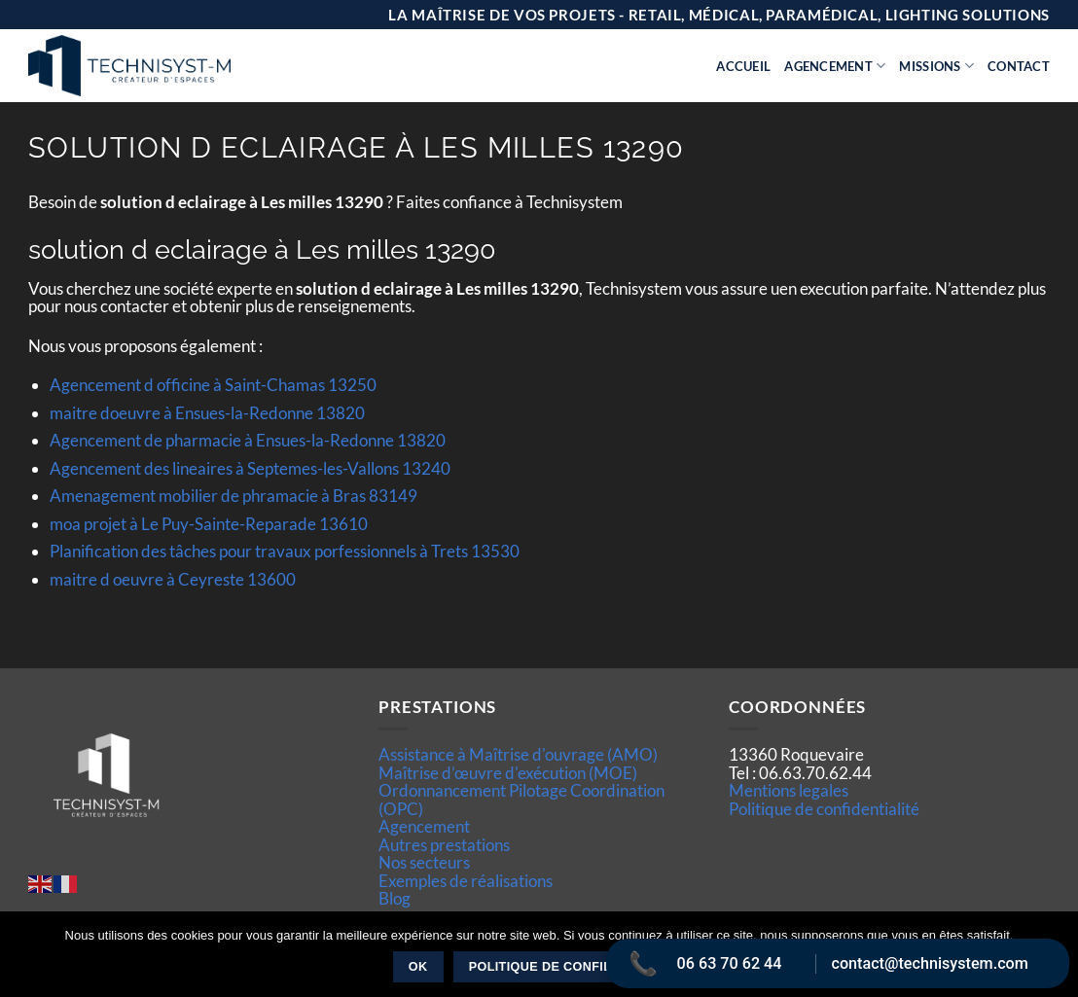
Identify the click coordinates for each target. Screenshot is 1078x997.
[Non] (1051, 960)
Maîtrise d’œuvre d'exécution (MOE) (507, 773)
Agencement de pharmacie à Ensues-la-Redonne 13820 (248, 440)
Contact (1019, 66)
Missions (936, 65)
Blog (394, 898)
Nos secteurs (424, 862)
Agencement (834, 65)
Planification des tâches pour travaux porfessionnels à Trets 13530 (285, 551)
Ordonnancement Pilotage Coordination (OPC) (521, 799)
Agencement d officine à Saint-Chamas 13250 (213, 384)
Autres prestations (444, 845)
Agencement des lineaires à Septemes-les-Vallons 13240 (250, 468)
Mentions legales (788, 790)
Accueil (743, 66)
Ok (418, 967)
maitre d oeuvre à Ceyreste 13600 (173, 579)
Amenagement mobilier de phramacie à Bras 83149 (233, 495)
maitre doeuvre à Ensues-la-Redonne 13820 (207, 413)
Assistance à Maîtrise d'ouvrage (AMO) (518, 754)
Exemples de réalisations (465, 881)
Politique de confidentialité (824, 809)
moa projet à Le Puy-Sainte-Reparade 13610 (209, 524)
